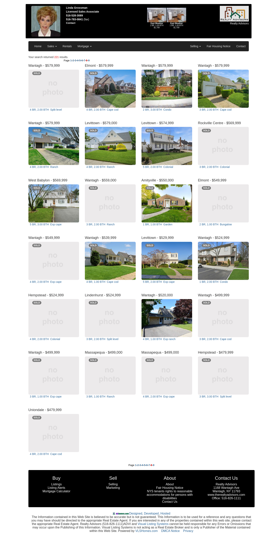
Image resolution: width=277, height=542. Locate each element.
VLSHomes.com (146, 531)
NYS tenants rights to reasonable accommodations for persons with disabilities (170, 495)
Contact (240, 46)
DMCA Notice (170, 531)
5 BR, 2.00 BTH (157, 166)
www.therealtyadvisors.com (226, 494)
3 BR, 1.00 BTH (45, 396)
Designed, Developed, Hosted (149, 513)
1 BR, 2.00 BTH (213, 281)
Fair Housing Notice (218, 46)
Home (38, 46)
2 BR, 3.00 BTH (156, 109)
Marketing (113, 487)
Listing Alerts (56, 487)
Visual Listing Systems (153, 524)
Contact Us (169, 501)
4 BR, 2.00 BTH (45, 109)
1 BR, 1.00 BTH (157, 224)
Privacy (188, 531)
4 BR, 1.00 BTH (102, 281)
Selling (195, 46)
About (170, 484)
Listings (56, 484)
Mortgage (85, 46)
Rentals (67, 46)
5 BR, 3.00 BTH (45, 224)
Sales (52, 46)
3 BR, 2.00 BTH (215, 109)
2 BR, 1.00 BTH (215, 224)
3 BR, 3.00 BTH (215, 396)
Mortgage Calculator (56, 491)
